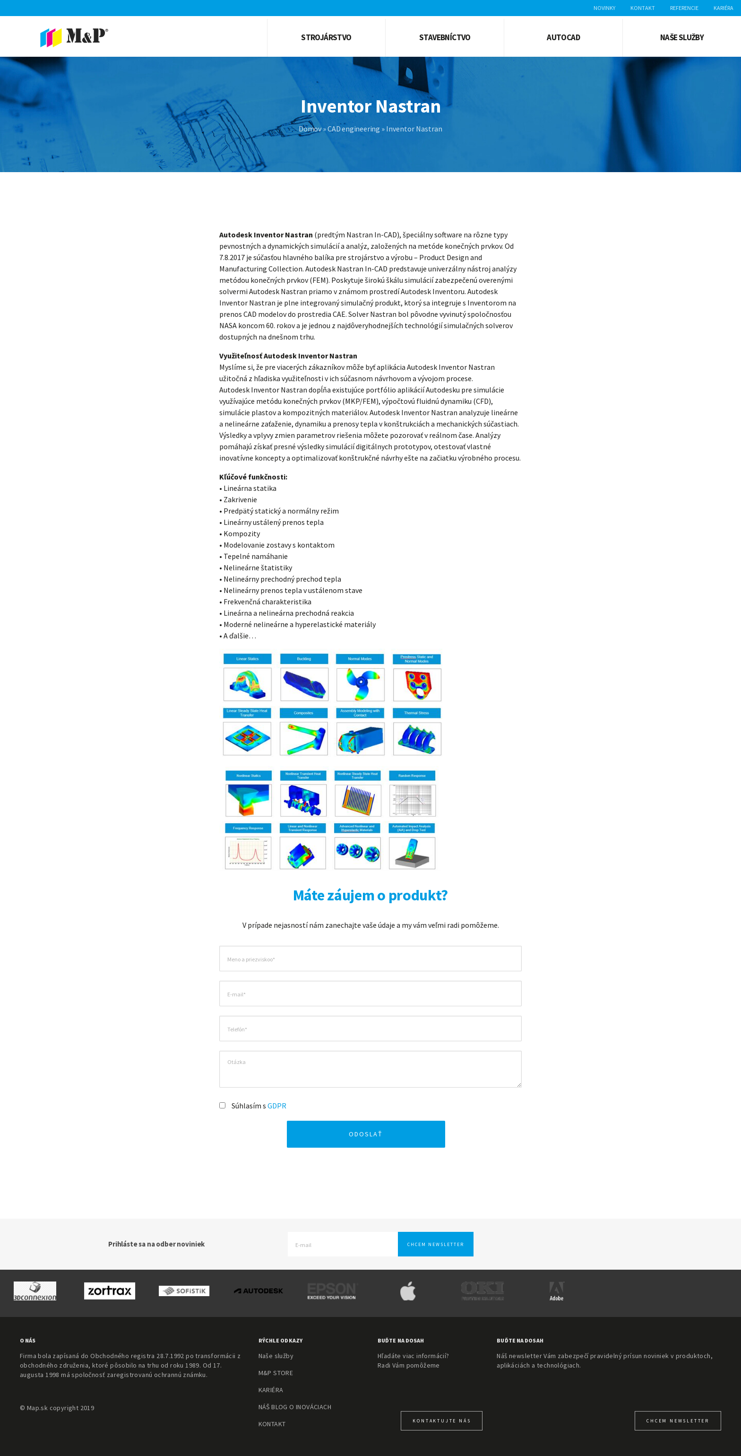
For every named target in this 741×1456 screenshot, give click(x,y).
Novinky (604, 7)
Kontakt (642, 7)
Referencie (684, 7)
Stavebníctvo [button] (445, 37)
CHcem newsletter (677, 1421)
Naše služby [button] (682, 37)
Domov (310, 128)
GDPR (276, 1105)
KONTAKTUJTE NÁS (442, 1421)
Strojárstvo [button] (326, 37)
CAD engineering (353, 128)
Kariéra (723, 7)
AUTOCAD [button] (563, 37)
